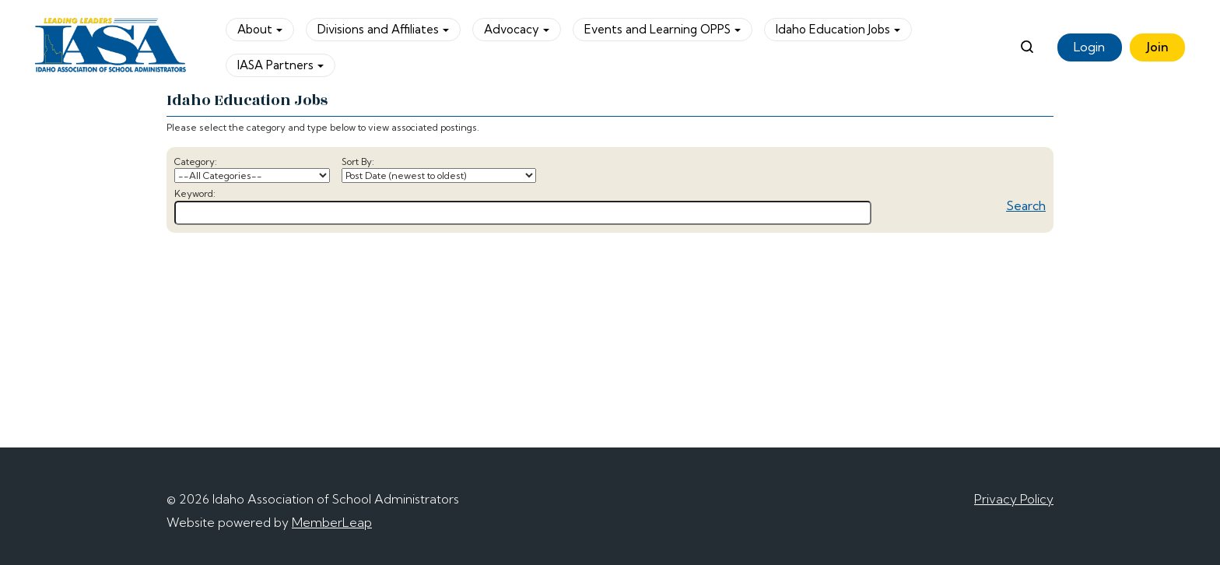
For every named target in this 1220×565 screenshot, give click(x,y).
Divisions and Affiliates (383, 29)
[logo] (111, 47)
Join (1158, 46)
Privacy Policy (1013, 499)
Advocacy (516, 29)
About (259, 29)
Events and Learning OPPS (662, 29)
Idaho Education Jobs (838, 29)
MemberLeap (332, 522)
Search (1026, 205)
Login (1089, 46)
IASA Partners (280, 65)
